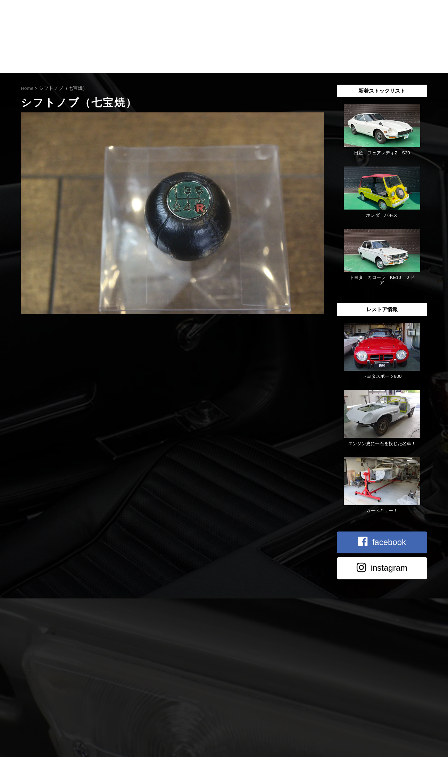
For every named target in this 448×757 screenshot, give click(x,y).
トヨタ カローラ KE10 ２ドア (382, 280)
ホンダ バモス (382, 215)
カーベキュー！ (382, 510)
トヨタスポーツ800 (381, 376)
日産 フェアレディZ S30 (382, 152)
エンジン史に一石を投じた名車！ (382, 443)
